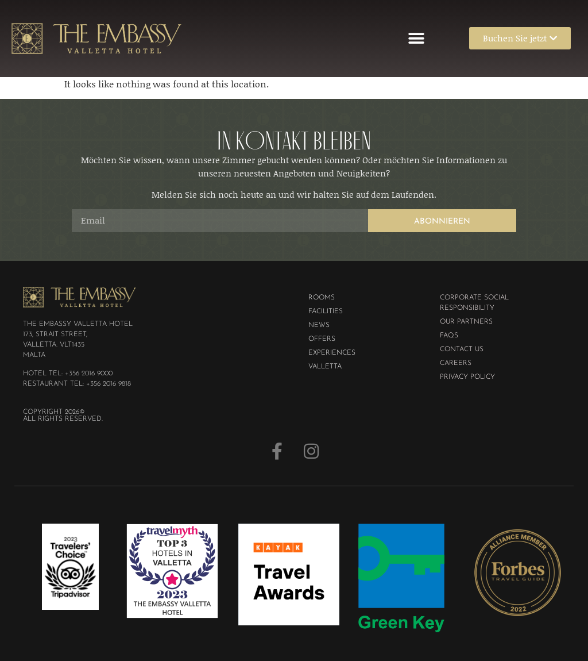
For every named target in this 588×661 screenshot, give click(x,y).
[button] (417, 38)
